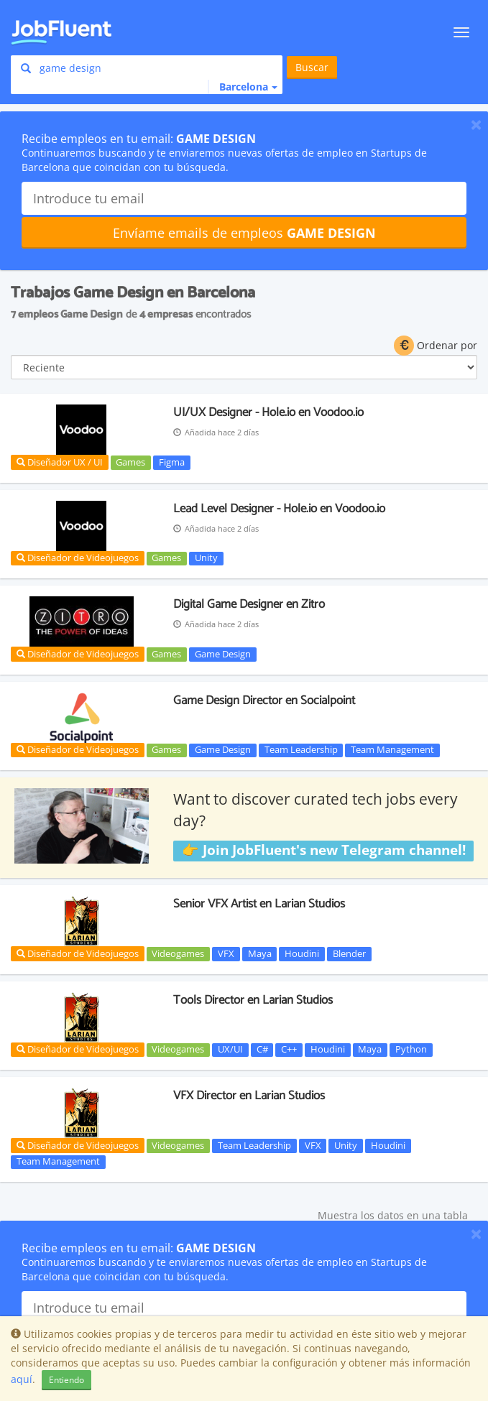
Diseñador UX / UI (60, 462)
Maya (260, 953)
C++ (289, 1049)
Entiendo (66, 1380)
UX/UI (230, 1049)
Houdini (302, 953)
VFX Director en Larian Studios (249, 1096)
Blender (349, 953)
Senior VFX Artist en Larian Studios (259, 904)
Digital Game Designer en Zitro (249, 604)
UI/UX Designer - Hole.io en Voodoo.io (268, 412)
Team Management (392, 750)
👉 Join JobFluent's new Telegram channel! (324, 850)
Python (411, 1049)
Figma (172, 462)
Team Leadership (301, 750)
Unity (206, 558)
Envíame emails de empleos (244, 232)
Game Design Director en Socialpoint (264, 700)
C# (262, 1049)
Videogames (178, 953)
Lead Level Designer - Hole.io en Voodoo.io (279, 509)
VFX (226, 953)
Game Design (223, 653)
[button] (242, 87)
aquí (21, 1379)
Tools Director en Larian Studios (253, 1000)
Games (130, 462)
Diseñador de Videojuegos (78, 557)
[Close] (476, 124)
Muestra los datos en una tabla (393, 1215)
